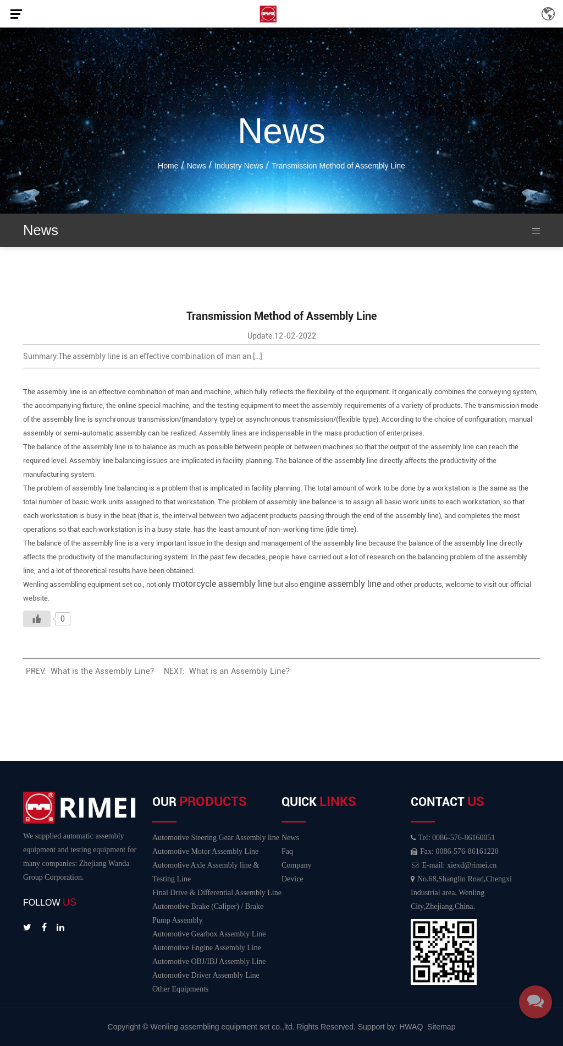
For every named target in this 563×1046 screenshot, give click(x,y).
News (290, 837)
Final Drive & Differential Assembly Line (217, 893)
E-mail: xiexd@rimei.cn (453, 865)
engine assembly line (340, 584)
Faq (287, 851)
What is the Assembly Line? (102, 671)
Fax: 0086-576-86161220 (455, 851)
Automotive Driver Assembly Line (206, 975)
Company (296, 865)
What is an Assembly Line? (239, 671)
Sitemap (441, 1026)
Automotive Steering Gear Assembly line (215, 837)
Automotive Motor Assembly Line (205, 851)
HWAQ (411, 1026)
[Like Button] (37, 619)
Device (292, 879)
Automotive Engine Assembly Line (206, 948)
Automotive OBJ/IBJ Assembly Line (209, 961)
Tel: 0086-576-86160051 (453, 837)
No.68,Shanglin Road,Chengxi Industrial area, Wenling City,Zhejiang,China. (461, 893)
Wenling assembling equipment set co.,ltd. (224, 1026)
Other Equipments (180, 989)
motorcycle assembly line (222, 584)
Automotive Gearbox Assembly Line (209, 934)
